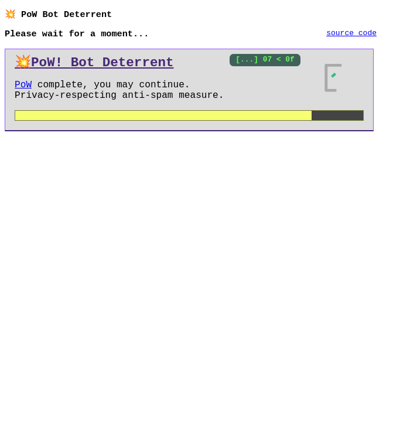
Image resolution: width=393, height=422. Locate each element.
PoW (23, 89)
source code (351, 34)
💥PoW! (94, 65)
